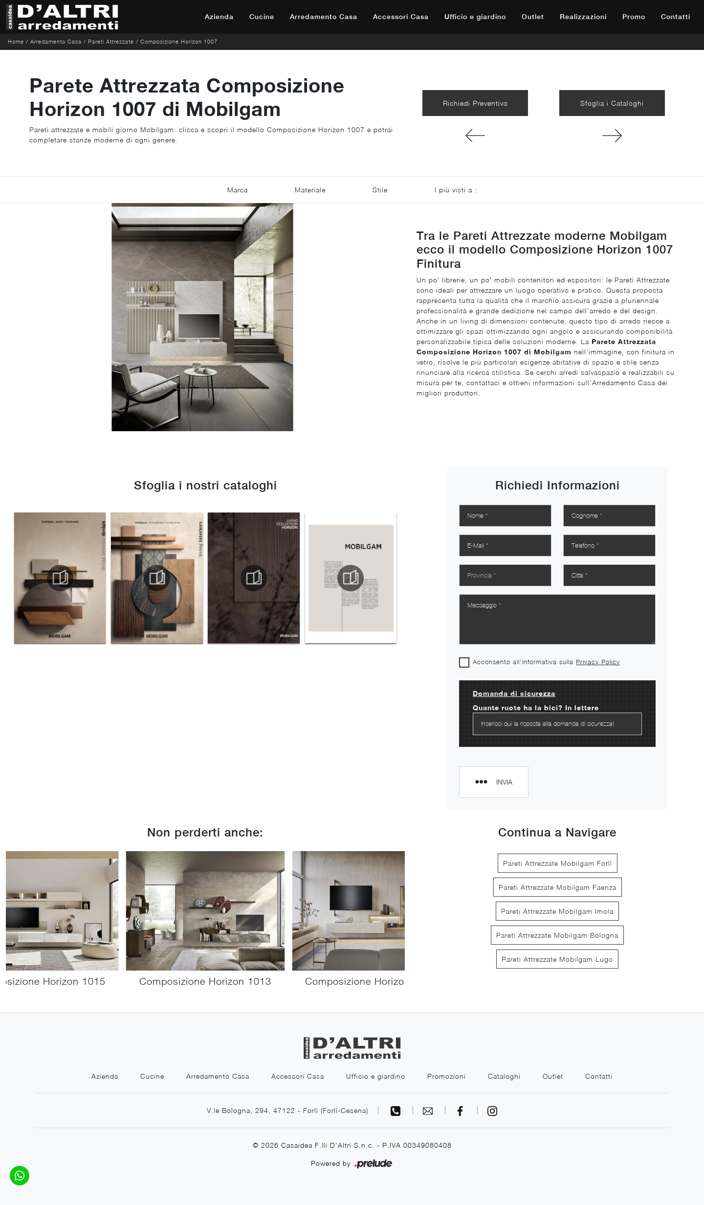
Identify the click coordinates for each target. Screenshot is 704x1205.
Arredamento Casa (323, 17)
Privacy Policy (598, 662)
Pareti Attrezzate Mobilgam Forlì (557, 863)
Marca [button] (237, 189)
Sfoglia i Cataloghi (612, 103)
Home (16, 41)
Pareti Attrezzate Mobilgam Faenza (557, 887)
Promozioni (446, 1076)
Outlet (533, 17)
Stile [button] (380, 189)
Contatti (675, 17)
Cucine (261, 17)
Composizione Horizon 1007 (179, 41)
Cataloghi (504, 1076)
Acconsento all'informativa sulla (546, 662)
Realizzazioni (583, 17)
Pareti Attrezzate (111, 41)
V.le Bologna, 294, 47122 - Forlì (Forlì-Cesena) (287, 1110)
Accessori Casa (401, 17)
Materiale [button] (310, 189)
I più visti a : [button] (456, 189)
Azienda (219, 17)
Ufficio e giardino (475, 17)
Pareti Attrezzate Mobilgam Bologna (557, 935)
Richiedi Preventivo (475, 103)
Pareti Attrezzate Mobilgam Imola (557, 911)
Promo (633, 17)
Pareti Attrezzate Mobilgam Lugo (557, 959)
